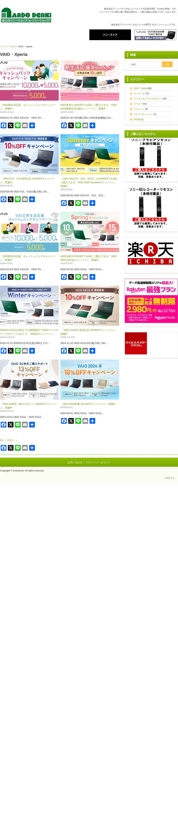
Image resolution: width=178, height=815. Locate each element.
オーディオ (139, 93)
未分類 (137, 119)
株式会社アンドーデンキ (26, 15)
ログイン (170, 478)
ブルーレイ (139, 109)
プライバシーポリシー (98, 462)
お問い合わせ (74, 462)
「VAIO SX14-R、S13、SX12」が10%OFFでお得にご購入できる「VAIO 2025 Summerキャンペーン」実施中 (89, 182)
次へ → (13, 440)
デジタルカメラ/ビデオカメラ (148, 98)
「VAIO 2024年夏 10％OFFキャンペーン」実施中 (88, 404)
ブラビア (138, 104)
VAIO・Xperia (140, 88)
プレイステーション (143, 114)
